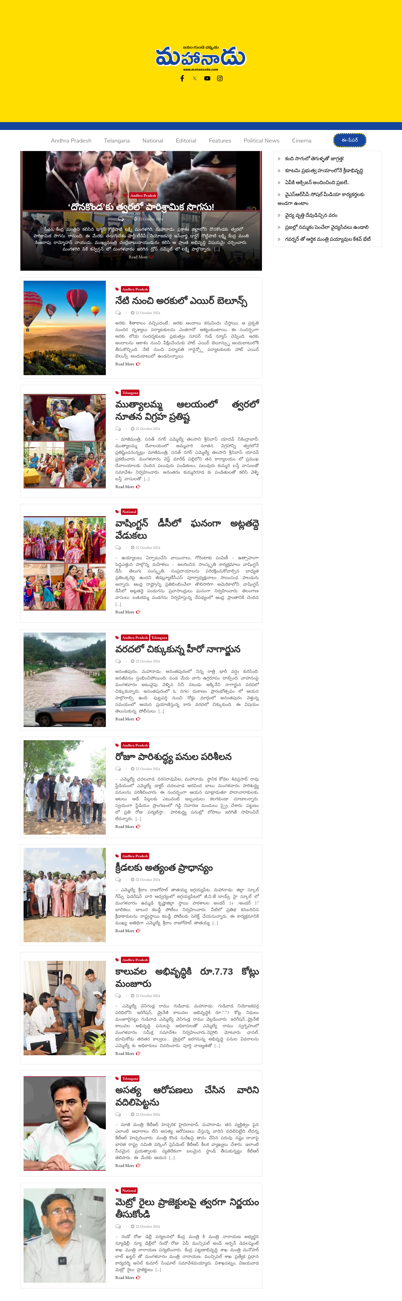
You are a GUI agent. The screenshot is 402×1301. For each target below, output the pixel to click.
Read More (138, 257)
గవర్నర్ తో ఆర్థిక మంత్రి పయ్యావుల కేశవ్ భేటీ (327, 239)
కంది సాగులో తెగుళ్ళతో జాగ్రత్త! (314, 158)
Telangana (117, 140)
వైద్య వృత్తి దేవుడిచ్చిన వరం (311, 215)
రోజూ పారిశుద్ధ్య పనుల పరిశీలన (173, 757)
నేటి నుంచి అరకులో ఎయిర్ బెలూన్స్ (181, 301)
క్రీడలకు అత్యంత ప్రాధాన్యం (164, 867)
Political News (262, 140)
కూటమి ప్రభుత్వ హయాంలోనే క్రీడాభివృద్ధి (324, 170)
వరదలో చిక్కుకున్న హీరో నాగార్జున (177, 649)
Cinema (302, 140)
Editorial (186, 140)
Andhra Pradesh (71, 140)
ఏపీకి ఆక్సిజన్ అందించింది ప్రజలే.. (317, 182)
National (152, 140)
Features (220, 140)
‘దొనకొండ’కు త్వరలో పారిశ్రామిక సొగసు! (141, 207)
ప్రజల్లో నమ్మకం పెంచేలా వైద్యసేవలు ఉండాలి (327, 227)
